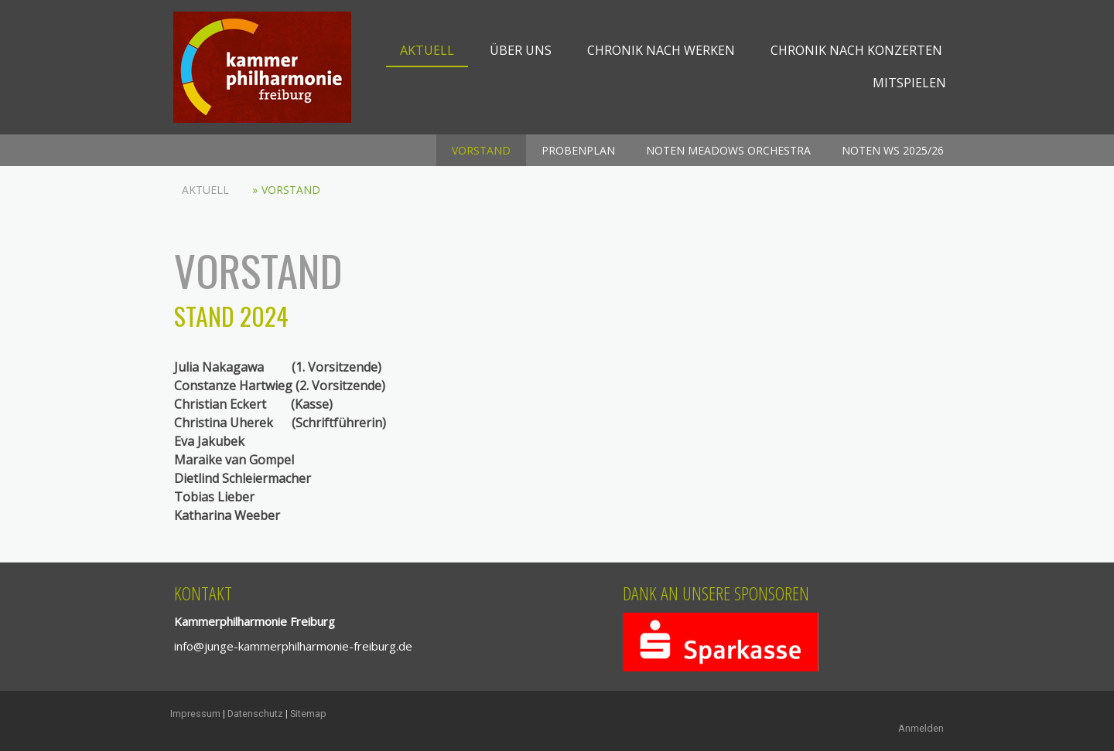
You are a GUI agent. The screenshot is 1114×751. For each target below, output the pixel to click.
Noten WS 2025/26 (893, 150)
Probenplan (578, 150)
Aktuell (427, 50)
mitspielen (909, 82)
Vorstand (481, 150)
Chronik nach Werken (661, 50)
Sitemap (308, 713)
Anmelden (921, 728)
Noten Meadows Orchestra (728, 150)
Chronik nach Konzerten (856, 50)
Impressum (195, 713)
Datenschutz (255, 713)
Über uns (521, 50)
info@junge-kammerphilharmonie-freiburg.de (293, 646)
